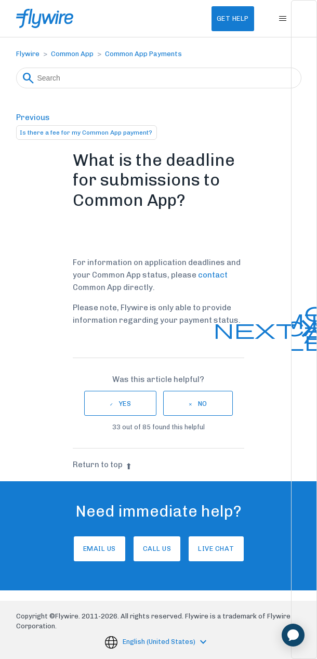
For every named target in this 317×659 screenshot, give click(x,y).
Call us (157, 548)
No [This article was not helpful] (202, 403)
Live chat (216, 548)
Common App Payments (143, 54)
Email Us (99, 548)
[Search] (158, 78)
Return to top (102, 464)
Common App (72, 54)
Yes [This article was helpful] (125, 403)
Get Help (233, 18)
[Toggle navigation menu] (283, 18)
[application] (293, 635)
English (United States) (160, 641)
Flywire (27, 54)
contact (213, 275)
